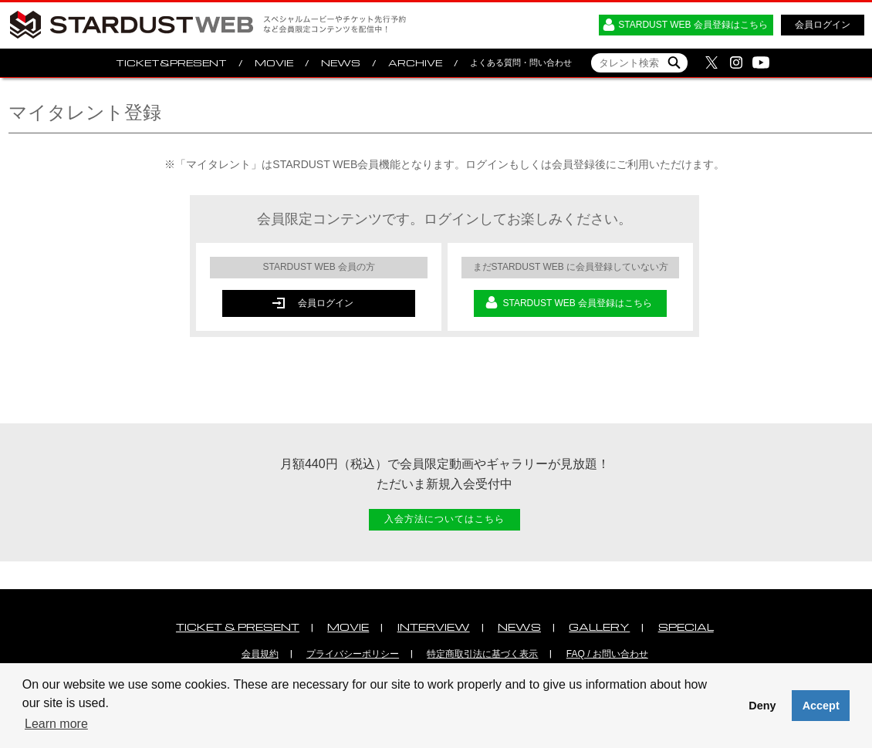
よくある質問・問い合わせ (521, 62)
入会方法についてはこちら (444, 519)
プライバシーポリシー (352, 654)
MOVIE (274, 63)
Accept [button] (821, 705)
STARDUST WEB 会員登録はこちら (693, 24)
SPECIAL (686, 626)
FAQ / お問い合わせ (607, 654)
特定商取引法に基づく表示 (482, 654)
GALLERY (599, 626)
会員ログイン (822, 24)
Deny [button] (762, 705)
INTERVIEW (433, 626)
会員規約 (260, 654)
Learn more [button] (56, 723)
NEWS (340, 63)
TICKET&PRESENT (171, 63)
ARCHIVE (415, 63)
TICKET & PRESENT (237, 626)
